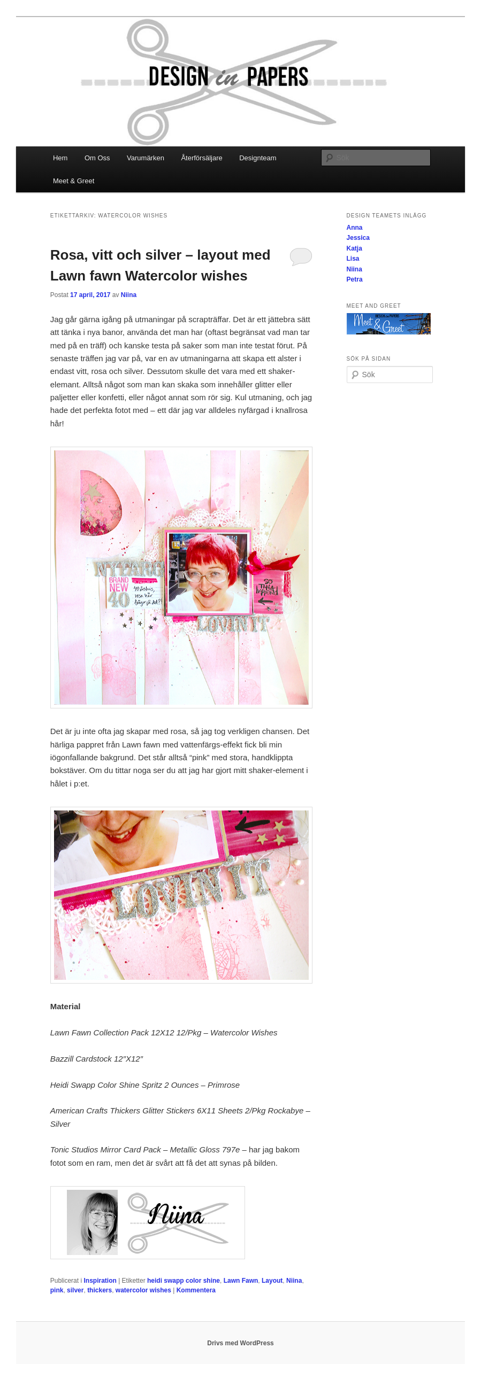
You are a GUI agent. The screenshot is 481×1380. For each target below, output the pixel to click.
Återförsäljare (201, 158)
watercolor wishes (143, 1290)
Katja (354, 248)
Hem (60, 158)
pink (57, 1290)
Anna (355, 227)
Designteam (257, 158)
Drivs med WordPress (240, 1343)
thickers (99, 1290)
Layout (272, 1280)
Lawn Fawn (241, 1280)
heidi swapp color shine (183, 1280)
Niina (128, 295)
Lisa (353, 258)
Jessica (358, 237)
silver (75, 1290)
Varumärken (145, 158)
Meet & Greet (73, 181)
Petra (355, 279)
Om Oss (97, 158)
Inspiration (99, 1280)
